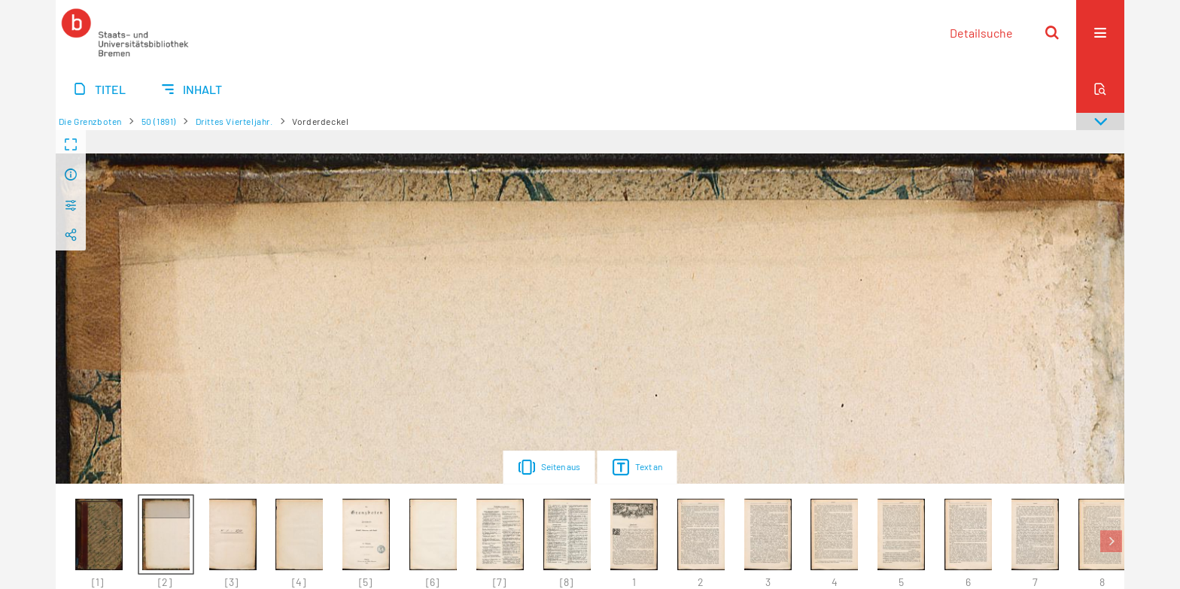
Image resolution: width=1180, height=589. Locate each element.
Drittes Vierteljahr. (234, 121)
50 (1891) (158, 121)
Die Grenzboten (90, 121)
